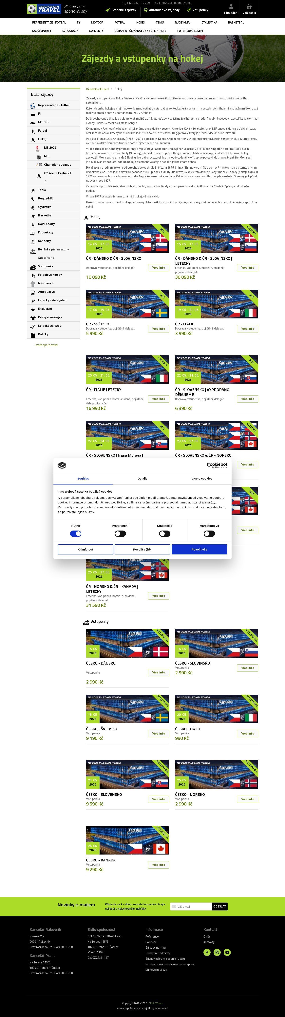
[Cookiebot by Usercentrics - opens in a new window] (210, 465)
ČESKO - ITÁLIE (188, 729)
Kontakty (209, 942)
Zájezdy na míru (155, 947)
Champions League (57, 164)
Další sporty (41, 30)
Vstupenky (200, 10)
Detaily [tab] (142, 478)
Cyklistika (209, 22)
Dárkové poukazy (156, 969)
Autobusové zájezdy (164, 10)
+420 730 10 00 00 (138, 2)
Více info (158, 267)
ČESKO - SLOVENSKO (104, 794)
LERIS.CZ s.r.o (155, 1003)
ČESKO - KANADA (101, 860)
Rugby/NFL (182, 22)
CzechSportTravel (97, 89)
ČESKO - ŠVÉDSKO (101, 729)
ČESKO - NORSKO (190, 794)
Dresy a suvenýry (50, 317)
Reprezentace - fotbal (49, 22)
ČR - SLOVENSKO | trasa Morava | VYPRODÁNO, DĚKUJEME (114, 457)
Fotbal (120, 22)
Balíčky (43, 334)
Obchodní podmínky (157, 953)
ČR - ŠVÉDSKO (98, 324)
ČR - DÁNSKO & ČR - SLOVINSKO (113, 258)
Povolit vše (199, 549)
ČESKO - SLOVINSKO (192, 663)
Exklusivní (45, 309)
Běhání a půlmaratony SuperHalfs (140, 30)
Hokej (140, 22)
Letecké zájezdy (123, 10)
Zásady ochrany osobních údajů (165, 958)
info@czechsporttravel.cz (175, 2)
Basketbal (236, 22)
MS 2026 (50, 147)
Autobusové (46, 292)
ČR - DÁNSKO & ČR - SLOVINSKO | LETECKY (203, 260)
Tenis (160, 22)
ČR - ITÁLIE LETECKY (103, 389)
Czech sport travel (46, 345)
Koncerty (96, 30)
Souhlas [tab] (83, 478)
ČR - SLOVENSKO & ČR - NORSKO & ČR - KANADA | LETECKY (203, 457)
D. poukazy (70, 30)
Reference (152, 936)
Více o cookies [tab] (201, 478)
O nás (207, 936)
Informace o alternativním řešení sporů (169, 964)
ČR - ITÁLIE (184, 324)
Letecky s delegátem (52, 300)
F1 (78, 22)
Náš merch (46, 283)
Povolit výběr (142, 549)
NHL (47, 156)
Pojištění (150, 942)
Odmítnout (85, 549)
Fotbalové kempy (190, 30)
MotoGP (97, 22)
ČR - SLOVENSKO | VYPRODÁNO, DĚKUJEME (202, 392)
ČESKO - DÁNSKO (101, 663)
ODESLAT (219, 906)
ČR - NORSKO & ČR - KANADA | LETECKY (112, 588)
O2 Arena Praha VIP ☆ (58, 177)
